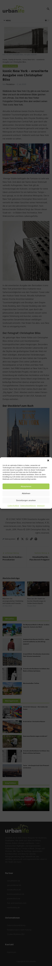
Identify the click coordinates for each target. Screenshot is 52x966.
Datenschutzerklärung (28, 506)
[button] (48, 460)
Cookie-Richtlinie (13, 506)
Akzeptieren (26, 486)
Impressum (41, 506)
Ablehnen (26, 493)
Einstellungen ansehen (26, 500)
